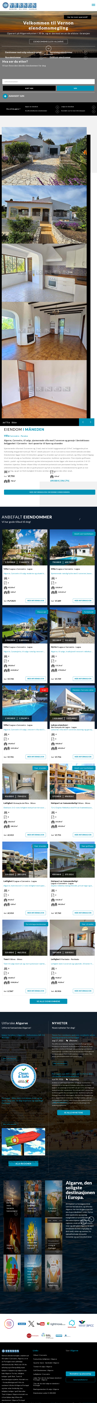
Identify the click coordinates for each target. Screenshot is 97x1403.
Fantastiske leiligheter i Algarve (45, 1359)
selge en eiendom (78, 107)
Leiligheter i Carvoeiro (41, 1374)
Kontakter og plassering (80, 1374)
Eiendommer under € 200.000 (44, 1393)
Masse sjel (41, 612)
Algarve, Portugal (80, 1362)
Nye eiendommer (24, 57)
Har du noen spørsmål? (77, 17)
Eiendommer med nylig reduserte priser (24, 52)
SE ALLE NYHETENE (73, 1112)
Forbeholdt (89, 612)
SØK (75, 88)
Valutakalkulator (80, 1380)
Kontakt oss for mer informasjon (78, 111)
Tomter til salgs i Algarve (42, 1367)
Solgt (44, 690)
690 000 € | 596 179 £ (59, 480)
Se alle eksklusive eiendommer (42, 111)
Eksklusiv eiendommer (68, 57)
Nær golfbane (88, 846)
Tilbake (81, 1396)
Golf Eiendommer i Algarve (43, 1370)
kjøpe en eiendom (42, 107)
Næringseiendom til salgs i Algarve (46, 1389)
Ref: (9, 476)
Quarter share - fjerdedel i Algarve (46, 1363)
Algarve (74, 1350)
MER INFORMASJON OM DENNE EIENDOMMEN (50, 492)
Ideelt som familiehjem (84, 534)
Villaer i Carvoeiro (40, 1355)
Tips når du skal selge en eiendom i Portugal (46, 1384)
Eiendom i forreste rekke (83, 690)
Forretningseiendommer (68, 52)
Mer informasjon (35, 601)
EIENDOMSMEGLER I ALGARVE (48, 41)
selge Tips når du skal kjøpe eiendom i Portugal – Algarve (47, 1379)
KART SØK (29, 88)
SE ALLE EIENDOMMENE (48, 1001)
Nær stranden (40, 768)
